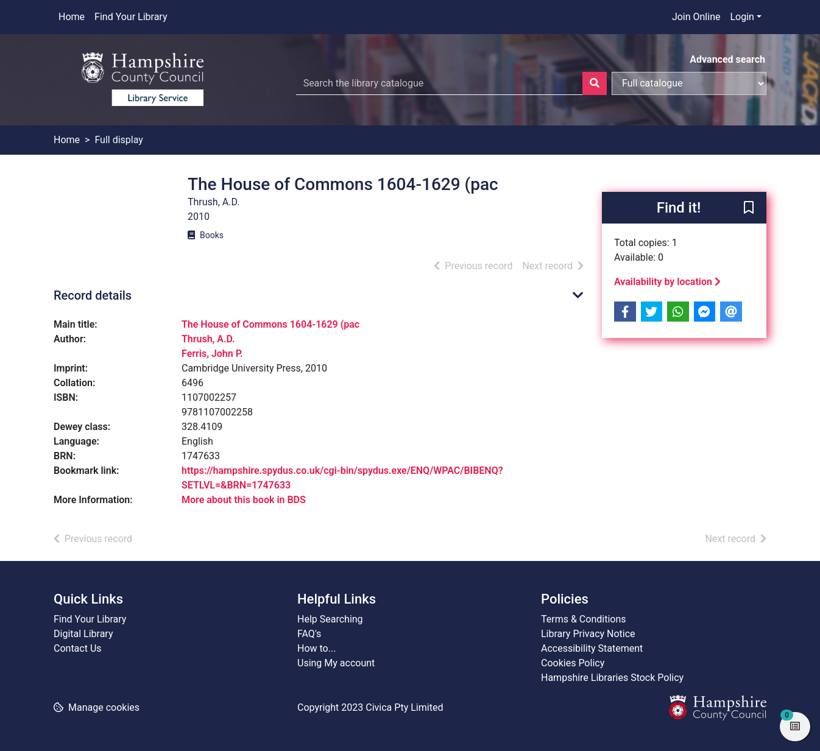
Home (71, 17)
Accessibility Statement (592, 648)
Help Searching (330, 619)
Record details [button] (93, 295)
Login (742, 17)
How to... (316, 648)
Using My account (336, 663)
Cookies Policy (572, 663)
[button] (748, 208)
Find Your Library (130, 17)
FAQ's (309, 634)
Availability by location (667, 281)
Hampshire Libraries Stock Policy (612, 677)
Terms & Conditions (583, 619)
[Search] (594, 83)
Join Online (696, 17)
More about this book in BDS (244, 500)
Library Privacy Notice (588, 634)
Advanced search (727, 59)
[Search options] (689, 83)
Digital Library (83, 634)
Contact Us (78, 648)
